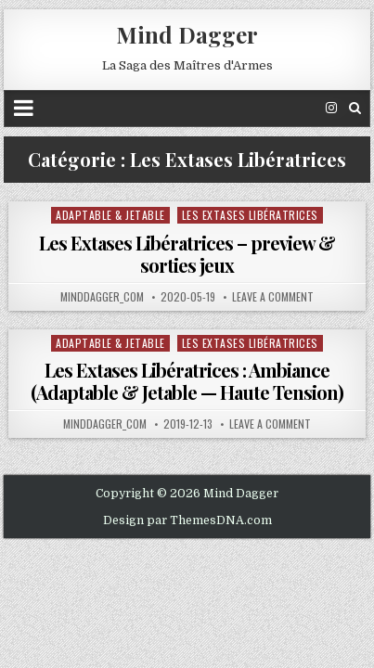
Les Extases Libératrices (250, 215)
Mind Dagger (187, 34)
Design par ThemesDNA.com (187, 520)
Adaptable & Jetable (110, 215)
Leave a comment (273, 296)
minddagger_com (102, 296)
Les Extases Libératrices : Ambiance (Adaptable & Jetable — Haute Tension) (187, 381)
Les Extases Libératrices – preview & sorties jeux (187, 253)
